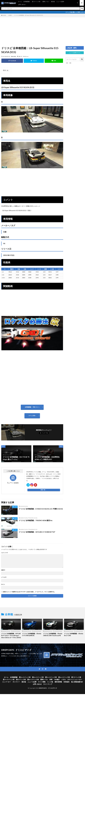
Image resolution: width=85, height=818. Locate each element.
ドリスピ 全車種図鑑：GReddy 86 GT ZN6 (73, 634)
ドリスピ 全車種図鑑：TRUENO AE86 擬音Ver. (36, 520)
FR (21, 56)
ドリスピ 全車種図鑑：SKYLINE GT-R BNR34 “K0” (37, 532)
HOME (4, 15)
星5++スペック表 (51, 677)
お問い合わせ (21, 4)
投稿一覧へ (43, 489)
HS (67, 62)
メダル (63, 679)
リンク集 (50, 682)
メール (3, 577)
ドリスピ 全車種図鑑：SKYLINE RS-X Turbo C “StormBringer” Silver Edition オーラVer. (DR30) (11, 635)
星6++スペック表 (64, 677)
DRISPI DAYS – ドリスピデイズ (48, 688)
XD (70, 62)
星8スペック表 (21, 679)
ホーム (20, 1)
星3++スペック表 (24, 677)
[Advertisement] (42, 30)
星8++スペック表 (33, 679)
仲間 (50, 679)
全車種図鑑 (26, 1)
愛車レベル (45, 1)
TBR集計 (57, 679)
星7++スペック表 (8, 679)
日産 (19, 56)
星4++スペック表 (38, 677)
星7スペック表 (36, 1)
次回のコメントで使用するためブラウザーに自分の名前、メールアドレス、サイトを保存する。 (29, 591)
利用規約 (66, 682)
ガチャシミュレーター (74, 679)
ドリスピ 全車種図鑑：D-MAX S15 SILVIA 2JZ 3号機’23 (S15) (41, 509)
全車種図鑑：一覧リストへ (32, 407)
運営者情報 (58, 682)
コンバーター (6, 682)
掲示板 (53, 1)
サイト (3, 584)
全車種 (10, 15)
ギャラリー (16, 682)
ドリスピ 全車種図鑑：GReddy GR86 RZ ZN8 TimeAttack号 (52, 634)
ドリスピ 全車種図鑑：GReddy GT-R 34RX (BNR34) (31, 634)
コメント (4, 552)
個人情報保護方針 (77, 682)
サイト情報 (41, 682)
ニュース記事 (60, 1)
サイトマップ (47, 684)
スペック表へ (32, 415)
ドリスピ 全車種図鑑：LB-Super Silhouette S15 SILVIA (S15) (28, 15)
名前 (3, 570)
